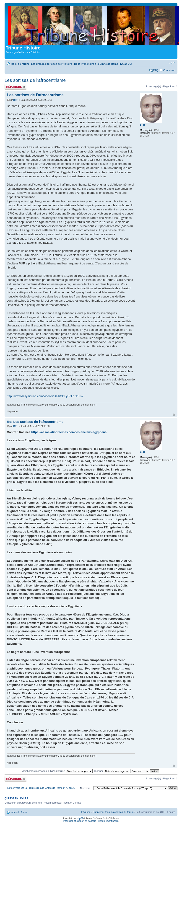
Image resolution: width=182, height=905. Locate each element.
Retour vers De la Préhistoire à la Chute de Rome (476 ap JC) (41, 787)
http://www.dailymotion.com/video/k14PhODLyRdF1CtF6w (45, 396)
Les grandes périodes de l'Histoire (51, 63)
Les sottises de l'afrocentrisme (35, 80)
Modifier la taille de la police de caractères (172, 63)
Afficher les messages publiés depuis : (57, 771)
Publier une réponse (15, 87)
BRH (15, 100)
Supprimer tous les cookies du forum (113, 812)
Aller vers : (85, 788)
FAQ (155, 70)
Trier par (111, 771)
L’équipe (86, 812)
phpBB (80, 818)
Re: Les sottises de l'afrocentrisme (35, 422)
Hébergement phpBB (108, 821)
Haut (174, 415)
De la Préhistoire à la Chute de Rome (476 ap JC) (103, 63)
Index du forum (20, 63)
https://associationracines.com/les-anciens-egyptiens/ (69, 432)
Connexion (169, 70)
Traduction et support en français (79, 821)
